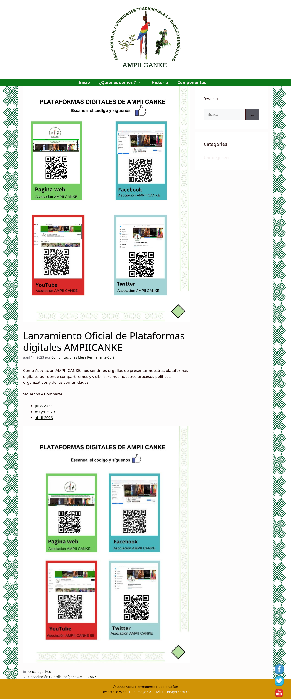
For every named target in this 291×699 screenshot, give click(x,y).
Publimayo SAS (141, 691)
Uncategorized (39, 671)
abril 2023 (44, 417)
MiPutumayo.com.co (173, 691)
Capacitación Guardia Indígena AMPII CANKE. (63, 676)
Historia (160, 82)
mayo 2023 (45, 411)
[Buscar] (252, 114)
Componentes (197, 82)
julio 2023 (44, 405)
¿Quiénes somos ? (123, 82)
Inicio (84, 82)
